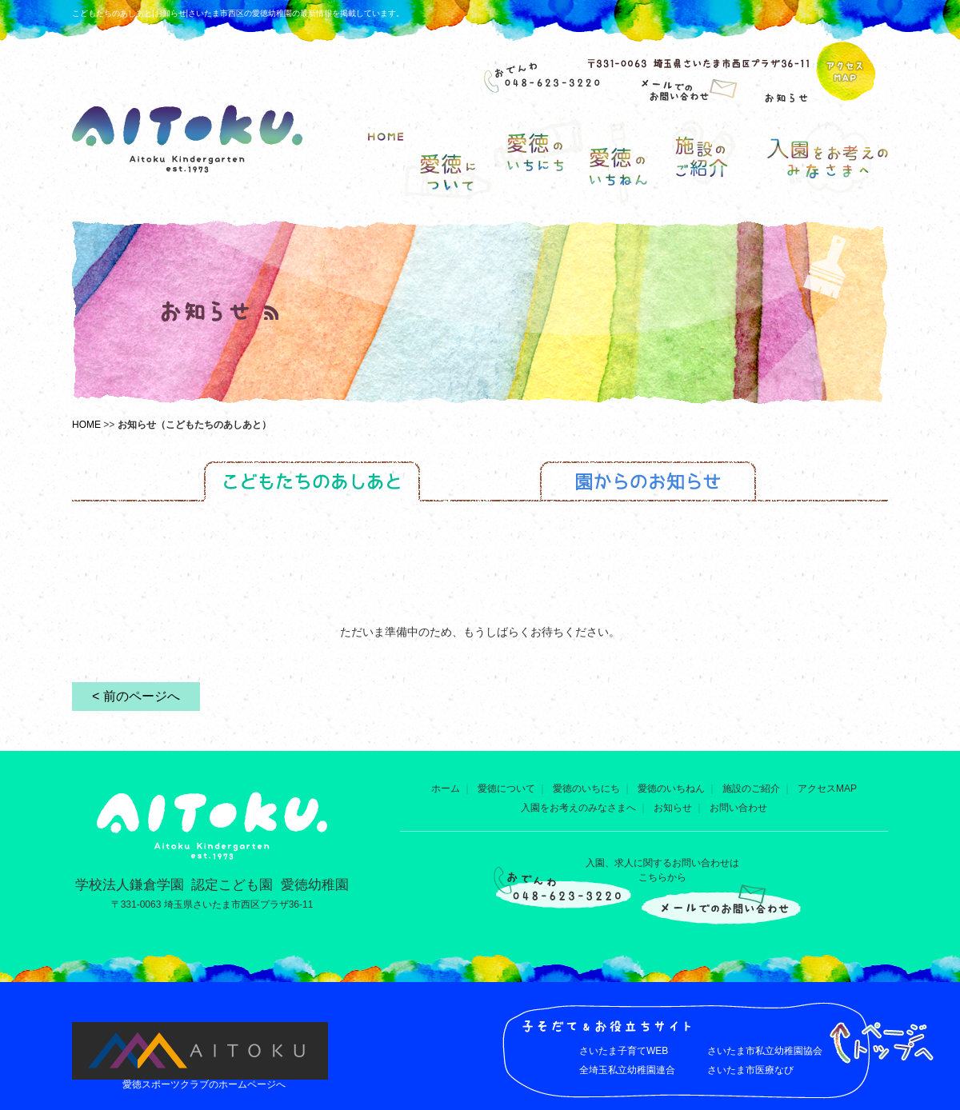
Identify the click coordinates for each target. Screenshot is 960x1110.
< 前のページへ (136, 696)
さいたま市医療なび (750, 1070)
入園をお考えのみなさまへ (578, 807)
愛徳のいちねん (671, 788)
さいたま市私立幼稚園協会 (764, 1050)
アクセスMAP (827, 788)
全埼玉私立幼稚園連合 (627, 1070)
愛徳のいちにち (586, 788)
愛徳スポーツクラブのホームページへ (204, 1084)
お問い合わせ (738, 807)
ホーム (445, 788)
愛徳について (506, 788)
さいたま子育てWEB (623, 1050)
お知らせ (673, 807)
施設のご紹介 (751, 788)
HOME (86, 424)
